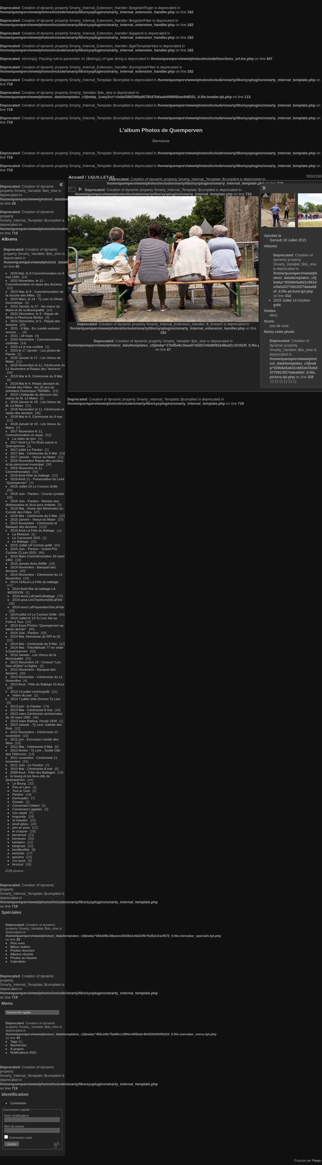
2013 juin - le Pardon (25, 706)
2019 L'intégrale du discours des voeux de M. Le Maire (32, 396)
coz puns (19, 860)
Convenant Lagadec (27, 809)
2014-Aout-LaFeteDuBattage (33, 596)
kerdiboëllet (20, 849)
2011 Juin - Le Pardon (26, 765)
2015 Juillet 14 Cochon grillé (31, 545)
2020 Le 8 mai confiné (26, 346)
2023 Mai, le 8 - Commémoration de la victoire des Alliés (34, 293)
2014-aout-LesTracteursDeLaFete (37, 599)
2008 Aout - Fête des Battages (32, 772)
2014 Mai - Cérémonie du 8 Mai (33, 644)
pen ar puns (21, 827)
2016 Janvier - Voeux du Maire (33, 519)
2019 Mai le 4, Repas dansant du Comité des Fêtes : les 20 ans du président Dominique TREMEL (32, 387)
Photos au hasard (23, 958)
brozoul (17, 864)
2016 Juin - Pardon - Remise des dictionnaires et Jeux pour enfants (32, 502)
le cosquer (20, 831)
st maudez (20, 820)
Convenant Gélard (26, 805)
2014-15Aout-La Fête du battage (34, 582)
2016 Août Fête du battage (30, 475)
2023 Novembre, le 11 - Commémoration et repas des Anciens (34, 282)
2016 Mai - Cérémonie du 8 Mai (33, 515)
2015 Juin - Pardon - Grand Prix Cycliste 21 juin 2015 (31, 550)
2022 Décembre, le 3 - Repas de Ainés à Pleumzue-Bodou (32, 315)
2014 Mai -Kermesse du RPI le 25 (35, 636)
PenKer (17, 794)
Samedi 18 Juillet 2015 (288, 240)
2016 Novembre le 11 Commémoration (24, 469)
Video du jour (22, 695)
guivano (18, 857)
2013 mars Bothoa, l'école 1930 (33, 721)
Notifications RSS (23, 1052)
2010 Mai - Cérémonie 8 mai (31, 768)
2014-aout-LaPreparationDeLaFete (38, 607)
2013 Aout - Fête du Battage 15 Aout (37, 684)
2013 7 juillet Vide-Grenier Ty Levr (35, 699)
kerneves (19, 838)
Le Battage (20, 541)
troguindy (19, 816)
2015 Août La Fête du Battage (32, 530)
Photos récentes (22, 950)
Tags (14, 1041)
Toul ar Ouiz (21, 790)
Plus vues (17, 943)
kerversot (19, 835)
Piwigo (316, 1160)
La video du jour (24, 438)
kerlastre (18, 842)
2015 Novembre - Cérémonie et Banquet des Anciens (31, 525)
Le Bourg (19, 783)
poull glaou (20, 824)
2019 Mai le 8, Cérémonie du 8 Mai (36, 376)
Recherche (18, 1045)
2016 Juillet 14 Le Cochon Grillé (34, 486)
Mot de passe (14, 1126)
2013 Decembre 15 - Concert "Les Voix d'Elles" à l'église (33, 664)
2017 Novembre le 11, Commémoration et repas (24, 433)
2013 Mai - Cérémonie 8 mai (31, 710)
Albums (9, 239)
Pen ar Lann (21, 787)
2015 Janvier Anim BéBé (28, 563)
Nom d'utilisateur (16, 1115)
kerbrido (18, 853)
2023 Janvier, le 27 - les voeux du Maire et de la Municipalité (33, 308)
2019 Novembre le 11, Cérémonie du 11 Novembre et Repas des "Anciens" (35, 367)
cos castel (19, 813)
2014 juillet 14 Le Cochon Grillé (33, 614)
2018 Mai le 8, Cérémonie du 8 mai (36, 416)
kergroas (18, 846)
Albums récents (21, 954)
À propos (17, 1049)
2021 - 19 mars (21, 335)
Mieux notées (20, 947)
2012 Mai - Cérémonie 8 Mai (31, 746)
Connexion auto (18, 1137)
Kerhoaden (20, 798)
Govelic (17, 802)
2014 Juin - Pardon (24, 633)
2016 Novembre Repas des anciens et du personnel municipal (34, 462)
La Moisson (20, 534)
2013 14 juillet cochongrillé (30, 691)
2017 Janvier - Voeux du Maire (33, 457)
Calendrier (18, 961)
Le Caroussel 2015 (26, 538)
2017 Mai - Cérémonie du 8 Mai (33, 453)
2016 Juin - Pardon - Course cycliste (37, 493)
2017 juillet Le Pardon (26, 449)
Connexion (18, 1103)
